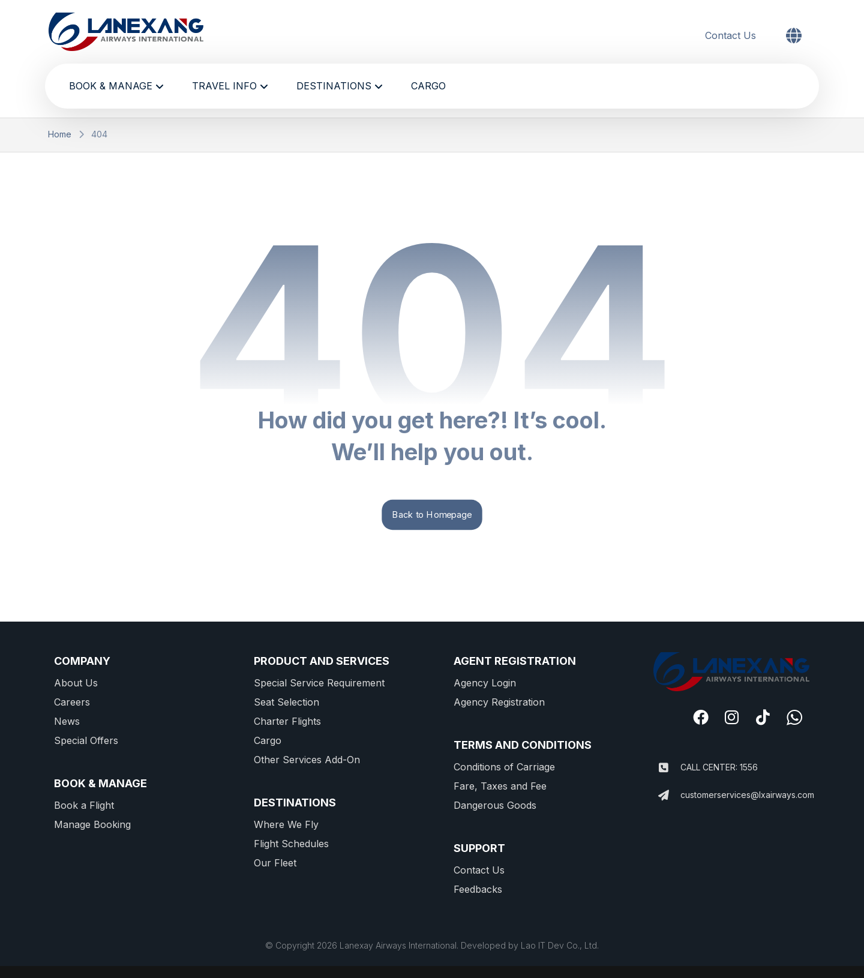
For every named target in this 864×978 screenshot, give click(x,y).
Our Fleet (275, 863)
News (67, 721)
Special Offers (86, 740)
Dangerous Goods (495, 805)
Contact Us (479, 870)
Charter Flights (287, 721)
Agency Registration (499, 702)
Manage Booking (92, 824)
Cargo (267, 740)
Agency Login (485, 683)
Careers (72, 702)
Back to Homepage (431, 514)
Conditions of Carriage (504, 767)
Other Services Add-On (307, 760)
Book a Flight (84, 805)
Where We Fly (286, 824)
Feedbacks (478, 889)
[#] (700, 717)
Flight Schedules (291, 844)
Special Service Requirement (319, 683)
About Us (76, 683)
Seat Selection (286, 702)
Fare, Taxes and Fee (500, 786)
